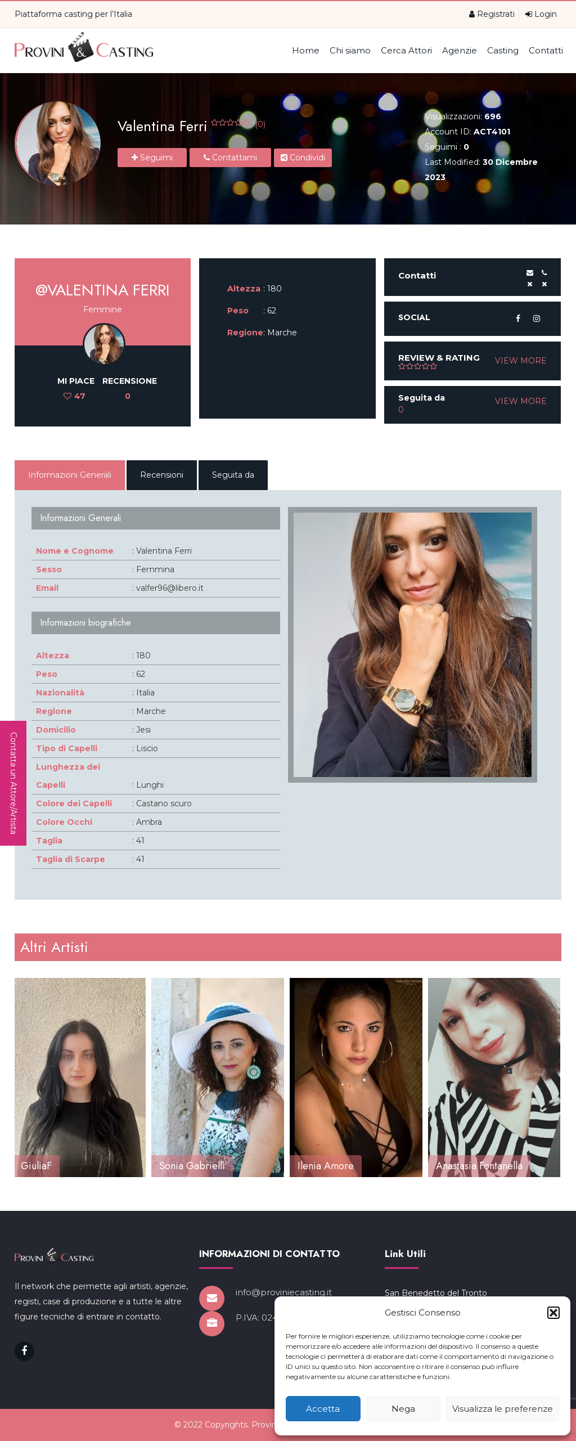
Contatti (546, 50)
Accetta (323, 1408)
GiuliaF (36, 1166)
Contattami (230, 157)
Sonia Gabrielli (192, 1166)
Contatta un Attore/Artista (13, 783)
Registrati (492, 14)
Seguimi (152, 157)
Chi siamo (350, 50)
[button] (553, 1312)
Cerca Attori (406, 50)
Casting (503, 50)
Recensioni (161, 475)
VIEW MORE (521, 361)
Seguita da (233, 475)
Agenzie (459, 50)
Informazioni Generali (69, 475)
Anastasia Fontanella (479, 1166)
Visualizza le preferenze (502, 1408)
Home (306, 50)
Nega (403, 1408)
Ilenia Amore (326, 1166)
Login (541, 14)
